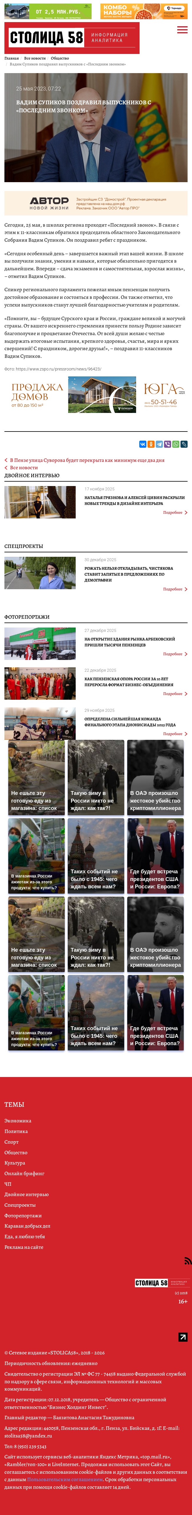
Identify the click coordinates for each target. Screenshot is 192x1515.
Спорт (11, 1141)
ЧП (7, 1184)
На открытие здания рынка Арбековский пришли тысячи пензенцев (130, 642)
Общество (15, 1152)
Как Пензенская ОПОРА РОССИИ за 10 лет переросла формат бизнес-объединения (129, 682)
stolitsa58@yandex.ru (28, 1435)
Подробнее (175, 512)
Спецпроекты (23, 546)
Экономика (17, 1120)
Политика (16, 1131)
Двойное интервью (31, 475)
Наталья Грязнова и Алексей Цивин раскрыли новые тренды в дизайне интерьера (135, 500)
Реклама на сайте (23, 1247)
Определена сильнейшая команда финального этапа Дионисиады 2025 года (130, 722)
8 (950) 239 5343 (30, 1446)
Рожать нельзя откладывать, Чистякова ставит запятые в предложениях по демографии (129, 574)
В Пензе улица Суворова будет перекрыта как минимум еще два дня (87, 460)
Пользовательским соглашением (65, 1479)
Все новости (24, 467)
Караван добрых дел (27, 1225)
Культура (14, 1162)
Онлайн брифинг (24, 1173)
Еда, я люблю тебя (24, 1236)
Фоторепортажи (27, 616)
